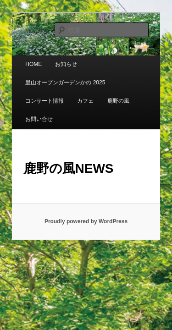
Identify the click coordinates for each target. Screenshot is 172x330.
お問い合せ (94, 95)
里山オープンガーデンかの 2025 (55, 76)
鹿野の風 (56, 95)
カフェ (23, 95)
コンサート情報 (127, 76)
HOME (23, 58)
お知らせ (56, 58)
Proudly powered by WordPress (86, 197)
